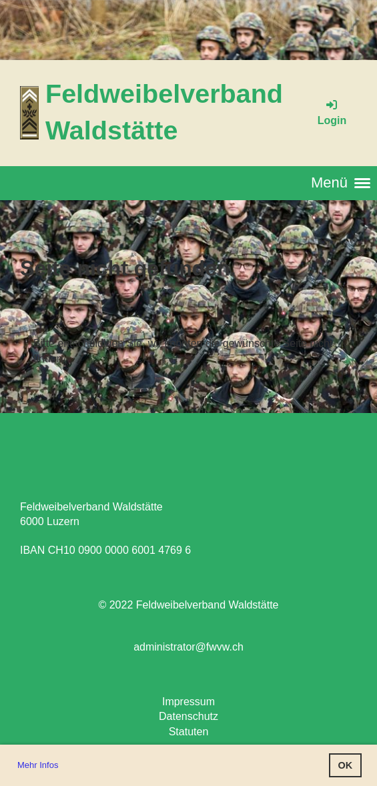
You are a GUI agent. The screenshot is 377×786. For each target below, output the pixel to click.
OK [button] (345, 765)
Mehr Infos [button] (37, 765)
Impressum (188, 701)
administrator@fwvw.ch (188, 647)
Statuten (189, 731)
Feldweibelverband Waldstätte (164, 112)
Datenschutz (188, 716)
